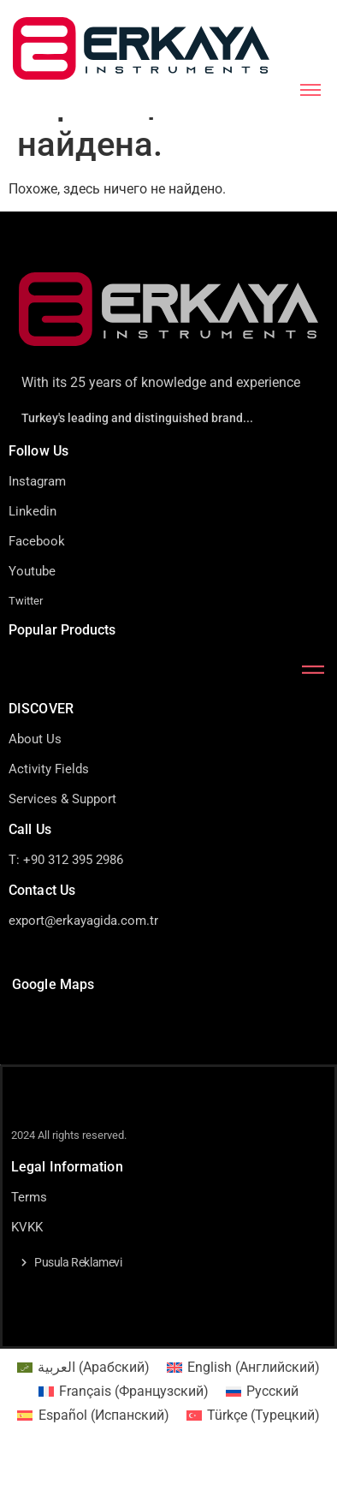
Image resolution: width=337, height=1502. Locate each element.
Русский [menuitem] (272, 1433)
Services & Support (62, 841)
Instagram (37, 524)
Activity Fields (49, 812)
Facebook (37, 584)
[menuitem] (83, 1410)
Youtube (32, 614)
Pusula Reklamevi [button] (78, 1305)
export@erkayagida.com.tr (83, 963)
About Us (35, 782)
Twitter (26, 643)
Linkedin (32, 554)
